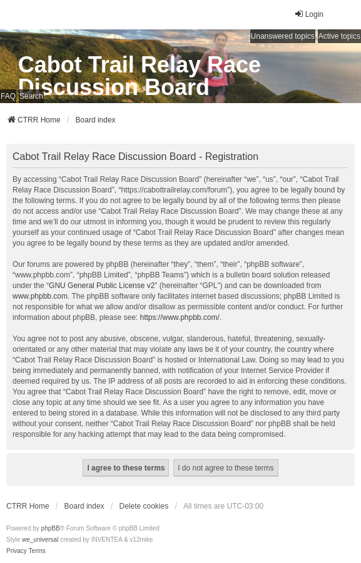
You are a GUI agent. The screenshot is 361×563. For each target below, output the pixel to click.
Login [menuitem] (308, 14)
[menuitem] (16, 551)
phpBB (50, 528)
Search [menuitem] (31, 96)
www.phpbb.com (40, 296)
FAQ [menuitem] (8, 96)
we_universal (40, 539)
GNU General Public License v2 (102, 285)
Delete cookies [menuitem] (144, 506)
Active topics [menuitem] (339, 36)
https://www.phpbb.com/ (179, 317)
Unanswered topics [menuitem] (283, 36)
